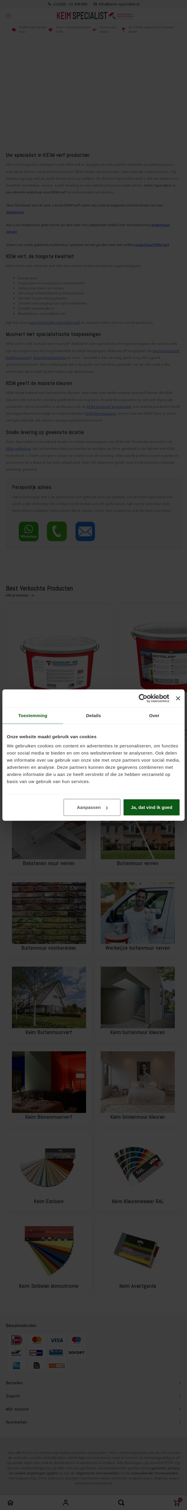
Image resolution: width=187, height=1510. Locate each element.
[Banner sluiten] (178, 698)
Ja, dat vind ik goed (151, 807)
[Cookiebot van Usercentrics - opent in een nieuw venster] (143, 698)
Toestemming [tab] (32, 715)
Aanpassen (92, 807)
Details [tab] (93, 715)
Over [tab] (154, 715)
